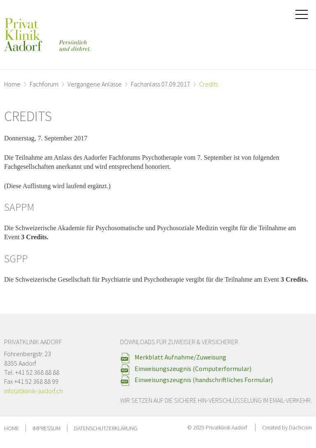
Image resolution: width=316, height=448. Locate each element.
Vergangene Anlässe (94, 84)
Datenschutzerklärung (105, 428)
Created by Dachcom (287, 427)
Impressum (46, 428)
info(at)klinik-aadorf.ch (33, 391)
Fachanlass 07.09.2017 (160, 84)
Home (12, 84)
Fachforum (44, 84)
